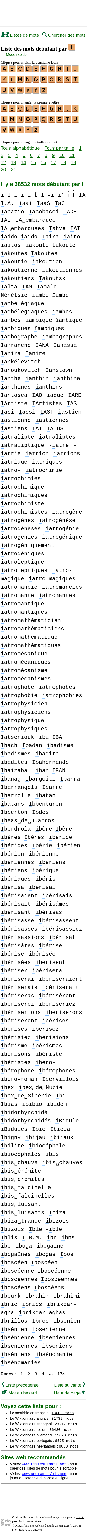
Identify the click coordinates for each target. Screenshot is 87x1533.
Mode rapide (16, 55)
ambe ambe (50, 291)
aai (35, 199)
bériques (16, 875)
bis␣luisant (21, 1200)
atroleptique (22, 558)
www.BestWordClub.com (44, 1469)
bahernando (50, 758)
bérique (45, 866)
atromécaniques (26, 658)
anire (35, 349)
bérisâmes (52, 900)
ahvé (57, 224)
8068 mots (69, 1441)
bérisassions (22, 933)
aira (50, 233)
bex (7, 1083)
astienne (16, 416)
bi (61, 1092)
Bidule (67, 1117)
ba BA (50, 733)
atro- (11, 466)
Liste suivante (70, 1380)
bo (6, 1242)
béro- (45, 1058)
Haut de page (70, 1388)
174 (61, 1369)
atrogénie (62, 524)
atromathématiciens (32, 625)
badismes (16, 750)
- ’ (39, 191)
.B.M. (32, 1233)
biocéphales (21, 1150)
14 (23, 158)
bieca (60, 1125)
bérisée (42, 950)
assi (27, 408)
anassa (65, 341)
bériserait (60, 983)
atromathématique (29, 633)
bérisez (45, 1025)
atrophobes (57, 683)
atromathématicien (31, 616)
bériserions (21, 1008)
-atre (59, 441)
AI (75, 224)
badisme (60, 741)
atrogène (67, 508)
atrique (14, 458)
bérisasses (19, 925)
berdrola (16, 825)
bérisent (50, 958)
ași (7, 408)
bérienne (44, 850)
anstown (58, 366)
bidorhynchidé (24, 1108)
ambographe (19, 333)
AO (37, 391)
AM (27, 283)
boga (23, 1242)
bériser (14, 966)
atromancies (62, 583)
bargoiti (40, 775)
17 (53, 158)
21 (13, 165)
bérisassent (59, 916)
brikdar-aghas (42, 1308)
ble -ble (45, 1225)
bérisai (42, 883)
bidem (57, 1100)
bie (38, 1125)
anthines (16, 383)
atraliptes (57, 433)
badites (14, 758)
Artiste (14, 399)
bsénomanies (21, 1358)
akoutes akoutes (29, 249)
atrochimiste (22, 499)
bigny (11, 1133)
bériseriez (57, 1000)
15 (33, 158)
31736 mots (63, 1414)
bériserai (17, 975)
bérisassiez (62, 925)
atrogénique (62, 533)
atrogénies (19, 533)
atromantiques (24, 608)
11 (72, 151)
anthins (48, 383)
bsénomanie (53, 1350)
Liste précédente (20, 1380)
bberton (14, 808)
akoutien (47, 258)
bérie (42, 841)
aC (70, 199)
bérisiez (16, 1033)
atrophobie (19, 691)
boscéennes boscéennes (39, 1275)
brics (32, 1300)
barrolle (16, 791)
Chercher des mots (64, 35)
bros (40, 1317)
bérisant (16, 908)
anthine (66, 374)
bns (68, 1233)
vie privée (35, 1517)
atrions (66, 449)
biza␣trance (21, 1217)
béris (45, 875)
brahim (37, 1292)
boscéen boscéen (29, 1258)
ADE (70, 208)
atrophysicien (24, 700)
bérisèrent (57, 992)
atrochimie (43, 466)
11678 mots (66, 1430)
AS (72, 399)
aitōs (11, 241)
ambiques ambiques (32, 324)
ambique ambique (53, 316)
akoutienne (19, 266)
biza (57, 1208)
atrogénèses (21, 524)
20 (3, 165)
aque (55, 391)
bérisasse (17, 916)
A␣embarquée (35, 216)
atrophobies (62, 691)
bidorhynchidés (26, 1117)
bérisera (47, 966)
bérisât (62, 933)
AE (6, 216)
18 (63, 158)
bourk (11, 1292)
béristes (16, 1058)
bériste (48, 1050)
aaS (53, 199)
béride (60, 833)
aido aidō (19, 233)
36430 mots (60, 1425)
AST (47, 408)
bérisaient (19, 891)
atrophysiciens (26, 708)
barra (70, 775)
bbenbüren (45, 800)
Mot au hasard (19, 1388)
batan (45, 791)
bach (9, 741)
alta (9, 283)
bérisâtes (17, 941)
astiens (14, 424)
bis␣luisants (22, 1208)
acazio (12, 208)
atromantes (57, 591)
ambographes (62, 333)
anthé (11, 374)
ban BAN (50, 766)
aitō (71, 233)
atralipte (17, 433)
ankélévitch (21, 358)
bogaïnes (16, 1250)
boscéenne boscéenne (36, 1267)
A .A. (12, 199)
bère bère (53, 825)
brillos (14, 1317)
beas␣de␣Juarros (28, 816)
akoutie (14, 258)
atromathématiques (31, 641)
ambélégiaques (24, 308)
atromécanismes (26, 675)
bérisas (48, 908)
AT (37, 424)
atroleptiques (24, 566)
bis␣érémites (22, 1175)
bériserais (19, 983)
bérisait (16, 900)
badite (47, 750)
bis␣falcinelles (27, 1192)
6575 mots (65, 1436)
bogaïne (50, 1242)
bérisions (52, 1033)
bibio (32, 1100)
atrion (37, 449)
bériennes (17, 858)
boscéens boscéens (32, 1283)
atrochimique (22, 483)
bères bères (22, 833)
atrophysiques (24, 725)
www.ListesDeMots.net (44, 1459)
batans (12, 800)
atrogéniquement (27, 541)
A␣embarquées (22, 224)
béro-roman (19, 1075)
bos (67, 1250)
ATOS (55, 424)
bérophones (57, 1067)
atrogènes (17, 516)
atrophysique (22, 716)
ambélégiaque (22, 299)
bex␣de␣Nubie (40, 1083)
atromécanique (24, 650)
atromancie (19, 583)
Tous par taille (59, 143)
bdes (40, 808)
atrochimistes (24, 508)
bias (9, 1100)
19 (73, 158)
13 (13, 158)
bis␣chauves (62, 1158)
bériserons (63, 1008)
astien (69, 408)
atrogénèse (57, 516)
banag (11, 775)
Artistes (47, 399)
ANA (42, 341)
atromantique (22, 600)
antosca (14, 391)
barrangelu (19, 783)
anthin (37, 374)
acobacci (44, 208)
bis (52, 1150)
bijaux (62, 1133)
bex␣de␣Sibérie (26, 1092)
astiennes (52, 416)
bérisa (12, 883)
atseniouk (17, 733)
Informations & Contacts (27, 1525)
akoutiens (17, 274)
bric (9, 1300)
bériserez (17, 1000)
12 (3, 158)
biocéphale (47, 1142)
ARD (74, 391)
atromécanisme (24, 666)
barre (52, 783)
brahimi (66, 1292)
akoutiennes (62, 266)
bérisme (14, 1042)
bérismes (47, 1042)
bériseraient (60, 975)
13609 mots (63, 1408)
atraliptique (22, 441)
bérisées (16, 958)
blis (9, 1233)
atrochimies (21, 474)
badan (32, 741)
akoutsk (52, 274)
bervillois (60, 1075)
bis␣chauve (19, 1158)
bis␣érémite (21, 1167)
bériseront (19, 1017)
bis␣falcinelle (26, 1183)
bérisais (57, 891)
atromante (17, 591)
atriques (47, 458)
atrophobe (17, 683)
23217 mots (66, 1419)
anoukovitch (21, 366)
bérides (14, 841)
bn (52, 1233)
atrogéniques (22, 549)
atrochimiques (24, 491)
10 (62, 151)
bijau (35, 1133)
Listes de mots (20, 35)
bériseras (17, 992)
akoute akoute (50, 241)
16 (43, 158)
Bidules (14, 1125)
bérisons (16, 1050)
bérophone (17, 1067)
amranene (16, 341)
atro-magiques (52, 574)
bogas (45, 1250)
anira (11, 349)
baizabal (16, 766)
